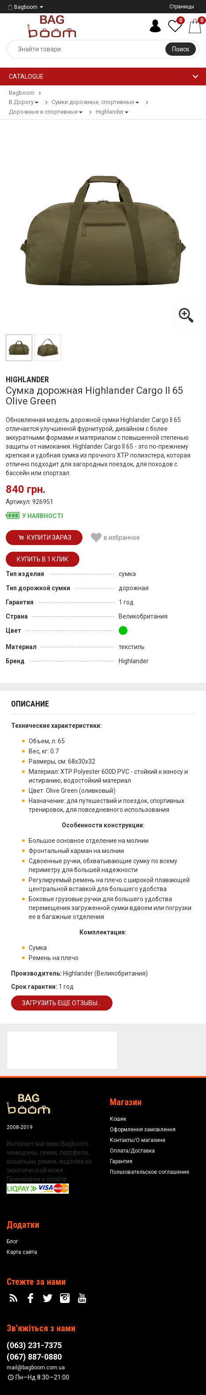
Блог (12, 1241)
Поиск (180, 49)
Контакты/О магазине (137, 1140)
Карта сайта (22, 1252)
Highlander (27, 379)
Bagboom (22, 7)
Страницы (181, 7)
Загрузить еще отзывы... (61, 1003)
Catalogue (26, 76)
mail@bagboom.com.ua (36, 1367)
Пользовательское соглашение (149, 1172)
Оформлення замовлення (143, 1129)
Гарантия (121, 1161)
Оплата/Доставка (132, 1151)
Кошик (118, 1119)
